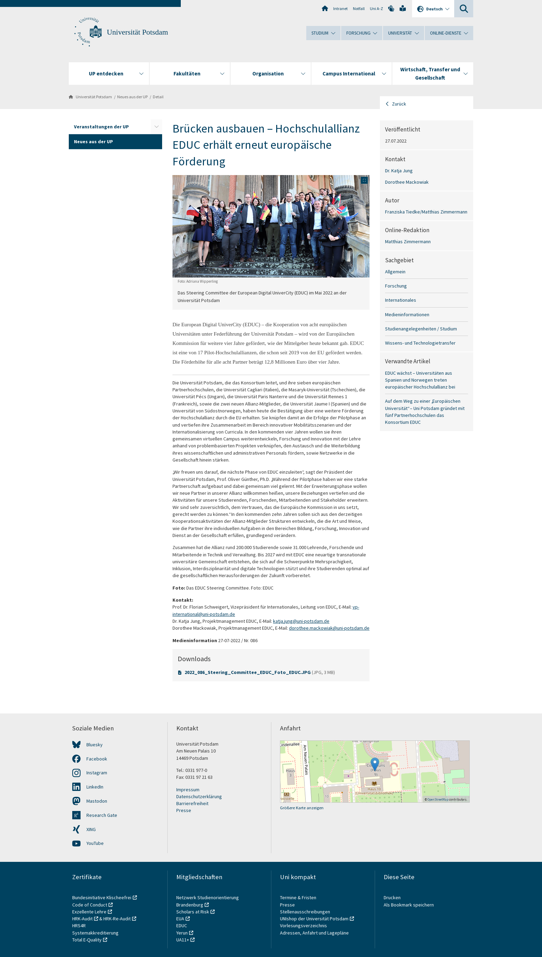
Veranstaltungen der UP (101, 127)
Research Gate (101, 815)
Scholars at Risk (192, 912)
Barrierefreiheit (192, 803)
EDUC (181, 925)
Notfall (359, 8)
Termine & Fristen (298, 897)
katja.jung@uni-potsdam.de (301, 621)
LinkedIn (94, 787)
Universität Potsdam (137, 32)
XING (91, 829)
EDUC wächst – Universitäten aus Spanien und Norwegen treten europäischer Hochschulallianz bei (420, 380)
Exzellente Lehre (89, 912)
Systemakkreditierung (95, 933)
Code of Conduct (89, 905)
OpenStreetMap (438, 799)
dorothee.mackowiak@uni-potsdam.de (329, 628)
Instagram (96, 772)
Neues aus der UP (132, 96)
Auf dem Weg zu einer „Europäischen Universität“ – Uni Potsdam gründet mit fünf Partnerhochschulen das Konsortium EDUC (425, 411)
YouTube (95, 843)
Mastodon (96, 801)
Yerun (182, 933)
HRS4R (79, 925)
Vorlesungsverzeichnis (304, 925)
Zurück (399, 103)
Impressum (187, 789)
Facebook (96, 759)
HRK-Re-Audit (117, 918)
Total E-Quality (87, 940)
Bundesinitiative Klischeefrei (101, 897)
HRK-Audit (82, 918)
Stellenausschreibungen (305, 912)
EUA (180, 918)
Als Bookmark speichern (409, 905)
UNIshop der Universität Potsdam (314, 918)
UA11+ (182, 940)
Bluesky (94, 744)
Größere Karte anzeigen (302, 807)
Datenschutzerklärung (199, 796)
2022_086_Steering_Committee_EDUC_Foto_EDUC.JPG (248, 672)
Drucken (392, 897)
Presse (183, 810)
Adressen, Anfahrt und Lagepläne (314, 933)
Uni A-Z (376, 8)
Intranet (340, 8)
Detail (158, 96)
